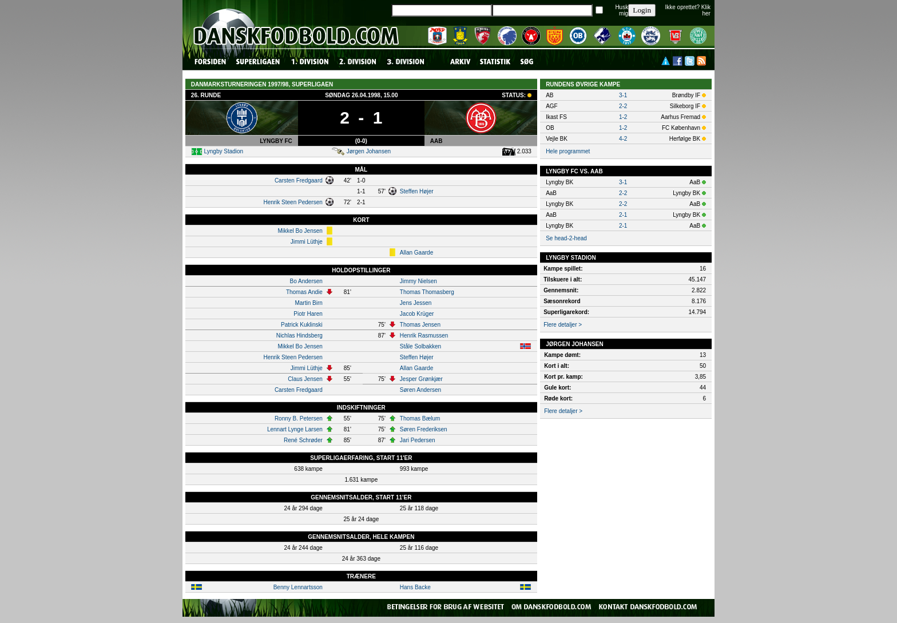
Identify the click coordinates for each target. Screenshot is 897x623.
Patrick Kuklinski (302, 325)
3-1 (623, 95)
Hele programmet (568, 151)
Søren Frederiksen (423, 429)
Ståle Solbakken (420, 346)
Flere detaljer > (562, 325)
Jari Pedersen (417, 440)
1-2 (623, 117)
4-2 (623, 139)
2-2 (623, 106)
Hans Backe (415, 587)
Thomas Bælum (420, 418)
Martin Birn (308, 303)
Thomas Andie (304, 292)
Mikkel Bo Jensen (299, 231)
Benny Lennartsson (298, 587)
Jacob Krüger (417, 314)
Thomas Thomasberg (427, 292)
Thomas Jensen (420, 325)
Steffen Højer (417, 191)
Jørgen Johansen (369, 151)
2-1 (623, 215)
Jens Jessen (416, 303)
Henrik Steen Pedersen (292, 202)
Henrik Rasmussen (424, 335)
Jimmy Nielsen (418, 281)
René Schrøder (303, 440)
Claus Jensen (305, 379)
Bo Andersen (306, 281)
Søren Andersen (420, 390)
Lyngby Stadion (224, 151)
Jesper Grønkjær (421, 379)
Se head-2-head (566, 238)
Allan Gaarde (416, 252)
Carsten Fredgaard (299, 180)
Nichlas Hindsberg (299, 335)
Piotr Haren (308, 314)
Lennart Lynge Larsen (295, 429)
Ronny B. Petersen (299, 418)
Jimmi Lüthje (307, 242)
